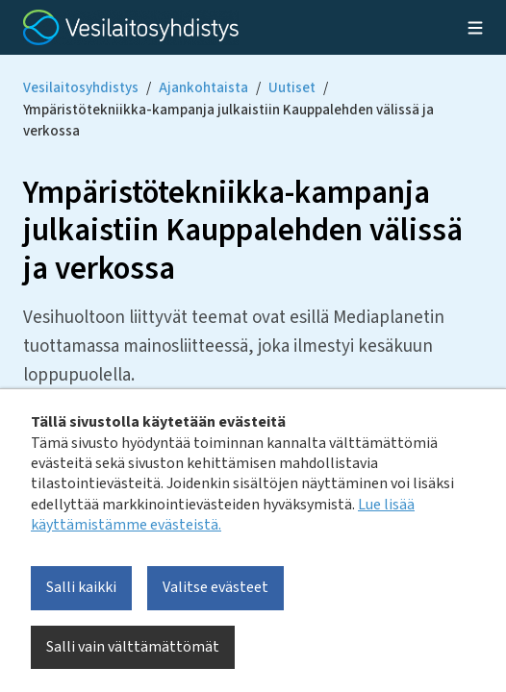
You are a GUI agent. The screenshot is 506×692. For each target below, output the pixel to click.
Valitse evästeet (215, 587)
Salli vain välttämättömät (132, 646)
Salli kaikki (81, 587)
